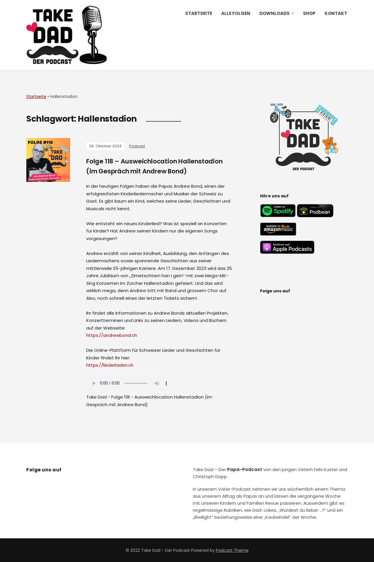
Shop (309, 13)
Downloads (274, 13)
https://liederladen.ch (110, 365)
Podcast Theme (232, 550)
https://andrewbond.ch (111, 335)
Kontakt (336, 13)
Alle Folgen (235, 13)
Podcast (137, 146)
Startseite (198, 13)
